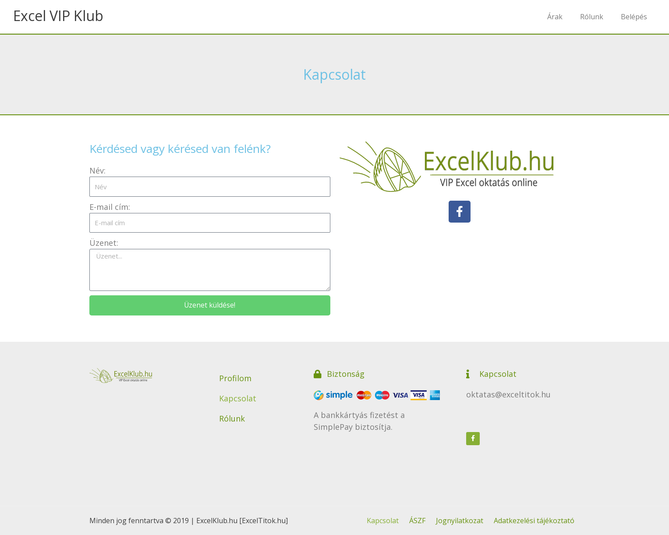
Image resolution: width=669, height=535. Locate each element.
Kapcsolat (237, 398)
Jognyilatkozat (459, 520)
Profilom (235, 378)
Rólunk (591, 16)
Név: (97, 170)
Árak (555, 16)
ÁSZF (417, 520)
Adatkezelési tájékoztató (534, 520)
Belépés (634, 16)
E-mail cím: (109, 207)
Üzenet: (103, 242)
